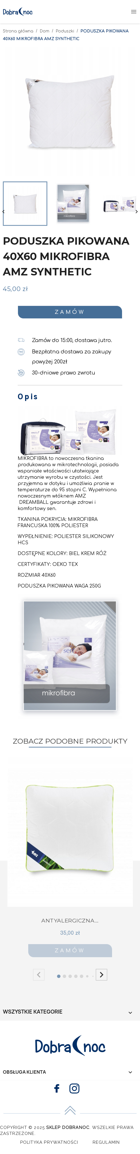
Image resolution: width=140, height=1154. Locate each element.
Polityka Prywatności (49, 1142)
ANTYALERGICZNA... (70, 920)
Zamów (70, 312)
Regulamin (106, 1142)
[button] (101, 974)
